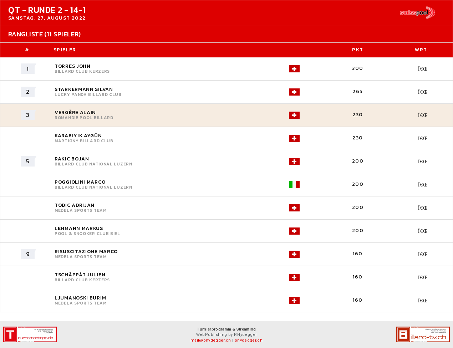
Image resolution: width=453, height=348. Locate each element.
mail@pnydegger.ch (210, 340)
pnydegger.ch (249, 340)
